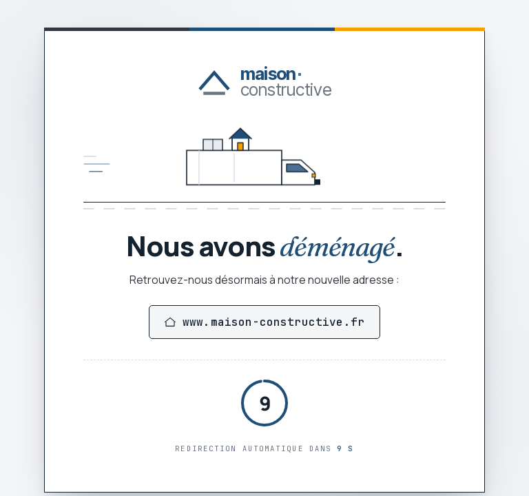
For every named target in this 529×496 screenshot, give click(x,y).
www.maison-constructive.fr (264, 322)
